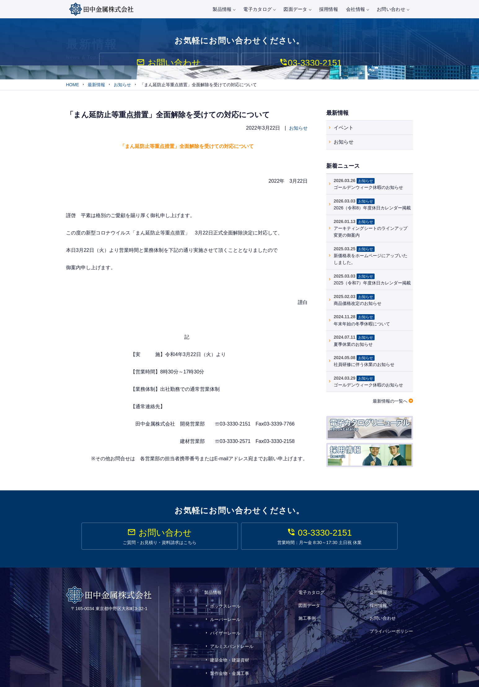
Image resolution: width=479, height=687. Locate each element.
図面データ (297, 9)
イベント (344, 128)
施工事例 (307, 612)
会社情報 (357, 9)
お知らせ (298, 129)
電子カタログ (259, 9)
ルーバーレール (225, 614)
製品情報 (224, 9)
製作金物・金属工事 (229, 650)
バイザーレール (225, 623)
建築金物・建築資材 (229, 641)
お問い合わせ (393, 9)
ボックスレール (225, 605)
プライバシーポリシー (391, 621)
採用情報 (328, 9)
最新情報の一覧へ (390, 401)
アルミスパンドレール (231, 632)
